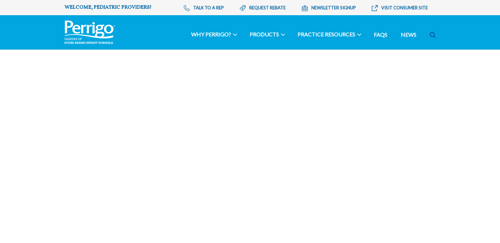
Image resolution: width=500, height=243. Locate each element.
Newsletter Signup (329, 8)
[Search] (400, 34)
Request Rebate (263, 8)
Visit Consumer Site (400, 8)
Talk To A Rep (204, 8)
